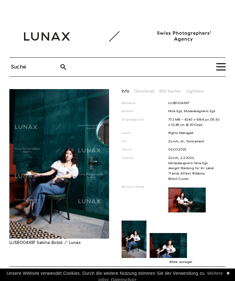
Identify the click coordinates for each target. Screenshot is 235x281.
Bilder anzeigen (181, 262)
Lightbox (195, 91)
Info (126, 91)
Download (144, 91)
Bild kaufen (170, 91)
